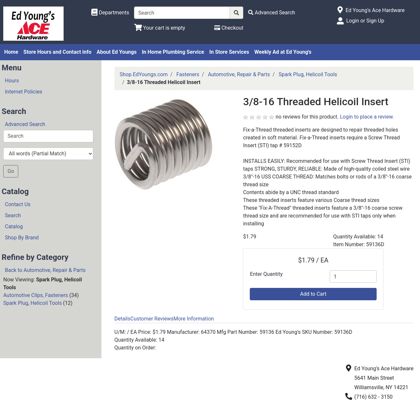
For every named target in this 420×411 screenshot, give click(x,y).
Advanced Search (25, 124)
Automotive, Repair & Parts (239, 74)
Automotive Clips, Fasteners (35, 295)
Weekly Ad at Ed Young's (282, 52)
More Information (193, 319)
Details (122, 319)
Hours (12, 81)
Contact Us (18, 204)
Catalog (14, 226)
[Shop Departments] (110, 13)
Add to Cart (313, 294)
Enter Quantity (266, 274)
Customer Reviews (151, 319)
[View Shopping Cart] (159, 28)
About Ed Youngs (117, 52)
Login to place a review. (367, 117)
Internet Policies (23, 92)
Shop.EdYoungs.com (144, 74)
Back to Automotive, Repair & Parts (45, 270)
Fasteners (187, 74)
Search (13, 215)
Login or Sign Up (365, 21)
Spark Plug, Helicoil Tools (32, 303)
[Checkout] (228, 28)
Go (11, 171)
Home (11, 52)
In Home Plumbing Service (173, 52)
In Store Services (229, 52)
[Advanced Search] (271, 12)
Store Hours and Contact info (57, 52)
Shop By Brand (22, 237)
